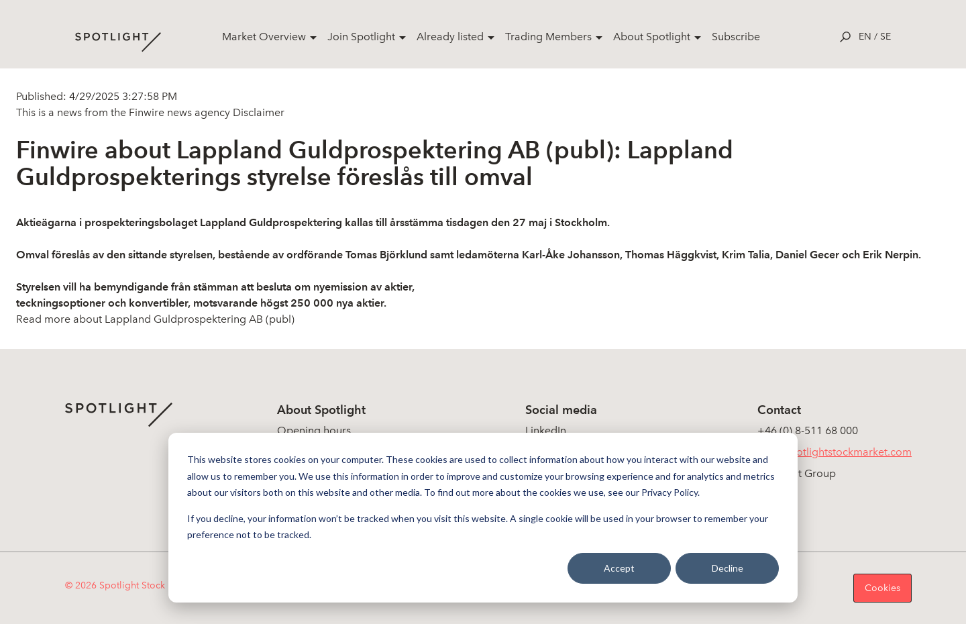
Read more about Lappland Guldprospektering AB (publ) (155, 319)
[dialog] (483, 518)
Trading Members (548, 36)
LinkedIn (545, 430)
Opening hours (314, 430)
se (885, 36)
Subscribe (736, 36)
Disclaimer (257, 112)
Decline (727, 568)
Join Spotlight (361, 36)
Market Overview (264, 36)
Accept (619, 568)
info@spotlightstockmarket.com (834, 452)
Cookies (882, 588)
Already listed (450, 36)
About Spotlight (651, 36)
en (865, 36)
